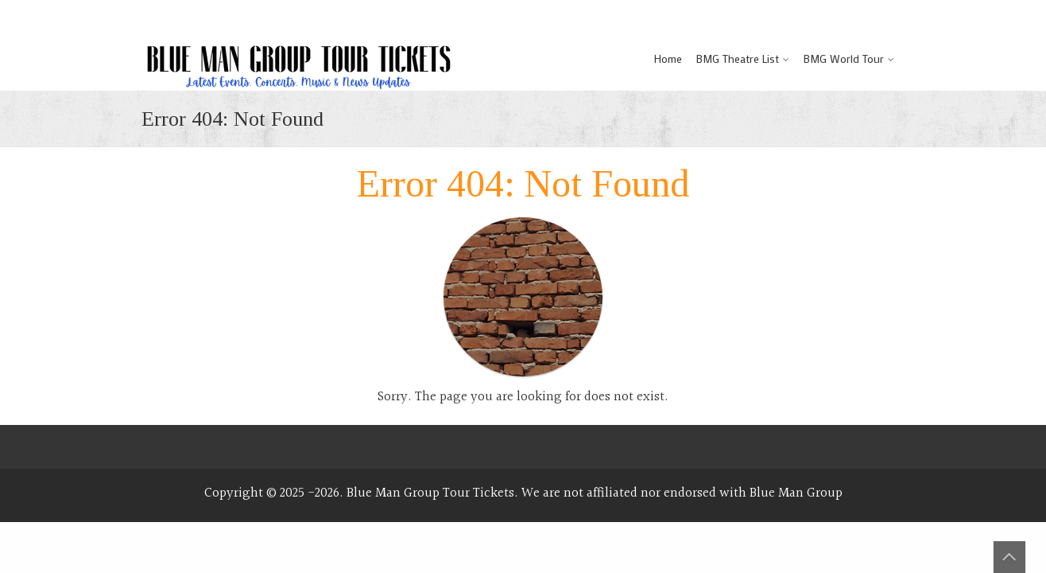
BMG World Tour (844, 58)
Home (668, 58)
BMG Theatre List (737, 58)
